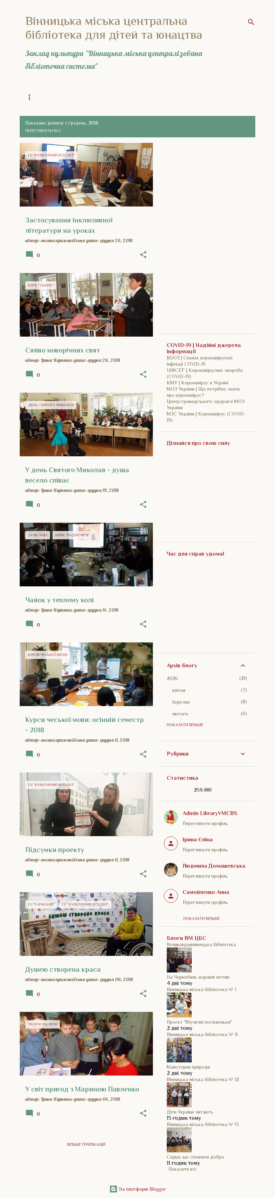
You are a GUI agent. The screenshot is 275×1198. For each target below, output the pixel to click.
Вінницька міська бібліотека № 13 (203, 1124)
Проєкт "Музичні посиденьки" (199, 1022)
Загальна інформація (103, 97)
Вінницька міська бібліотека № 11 (202, 1034)
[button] (143, 254)
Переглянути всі (43, 130)
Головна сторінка (45, 97)
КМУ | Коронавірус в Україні (197, 382)
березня (181, 702)
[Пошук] (251, 22)
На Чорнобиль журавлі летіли (198, 977)
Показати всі (182, 1169)
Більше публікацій (86, 1144)
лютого (180, 713)
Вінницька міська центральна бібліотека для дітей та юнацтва (113, 28)
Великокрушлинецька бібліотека (201, 944)
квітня (178, 690)
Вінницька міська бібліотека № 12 (203, 1079)
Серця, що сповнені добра (195, 1157)
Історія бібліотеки (161, 97)
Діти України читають (190, 1112)
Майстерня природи (188, 1067)
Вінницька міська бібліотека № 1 (201, 989)
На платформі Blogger (137, 1189)
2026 (172, 678)
